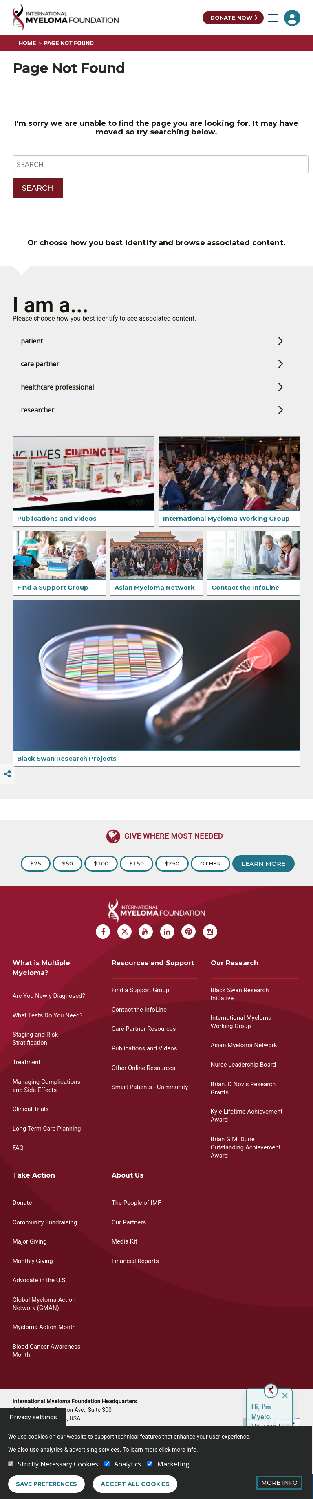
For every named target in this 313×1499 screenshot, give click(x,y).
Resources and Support (153, 963)
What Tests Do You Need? (48, 1015)
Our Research (234, 963)
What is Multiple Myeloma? (41, 968)
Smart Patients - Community (150, 1087)
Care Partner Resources (144, 1028)
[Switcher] (7, 774)
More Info (279, 1482)
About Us (127, 1175)
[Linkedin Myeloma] (167, 931)
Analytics (127, 1463)
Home (27, 43)
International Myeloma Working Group (226, 534)
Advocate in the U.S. (40, 1280)
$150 (136, 863)
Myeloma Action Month (44, 1327)
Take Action (34, 1175)
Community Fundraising (45, 1222)
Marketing (173, 1463)
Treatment (27, 1062)
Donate (22, 1202)
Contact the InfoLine (245, 603)
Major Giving (30, 1241)
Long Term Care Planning (47, 1128)
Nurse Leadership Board (243, 1064)
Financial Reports (135, 1261)
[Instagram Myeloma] (210, 931)
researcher (37, 425)
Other (210, 863)
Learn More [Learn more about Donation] (263, 863)
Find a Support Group (52, 603)
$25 (35, 863)
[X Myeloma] (124, 931)
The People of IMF (136, 1202)
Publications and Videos (57, 534)
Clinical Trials (31, 1109)
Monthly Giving (33, 1261)
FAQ (18, 1147)
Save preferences (46, 1484)
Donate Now (231, 17)
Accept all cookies (135, 1484)
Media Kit (124, 1241)
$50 (67, 863)
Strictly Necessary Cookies (58, 1463)
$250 (172, 863)
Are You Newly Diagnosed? (49, 995)
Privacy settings (33, 1417)
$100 (101, 863)
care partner (40, 379)
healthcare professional (57, 402)
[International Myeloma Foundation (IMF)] (106, 17)
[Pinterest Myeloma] (188, 931)
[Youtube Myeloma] (146, 931)
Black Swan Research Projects (67, 774)
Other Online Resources (143, 1068)
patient (32, 356)
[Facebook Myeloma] (103, 931)
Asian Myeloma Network (155, 603)
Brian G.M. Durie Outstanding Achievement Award (246, 1147)
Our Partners (129, 1222)
